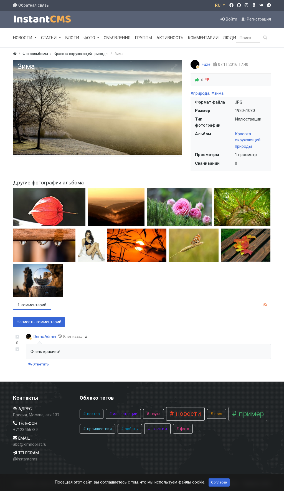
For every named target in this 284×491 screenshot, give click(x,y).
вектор (93, 414)
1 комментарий (31, 304)
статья (159, 428)
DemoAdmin (45, 336)
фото (184, 429)
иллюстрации (124, 414)
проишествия (99, 429)
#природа (200, 93)
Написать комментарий (39, 321)
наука (155, 414)
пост (218, 414)
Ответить (38, 364)
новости (187, 413)
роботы (131, 429)
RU (218, 5)
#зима (217, 93)
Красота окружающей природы (247, 140)
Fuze (206, 64)
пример (250, 414)
